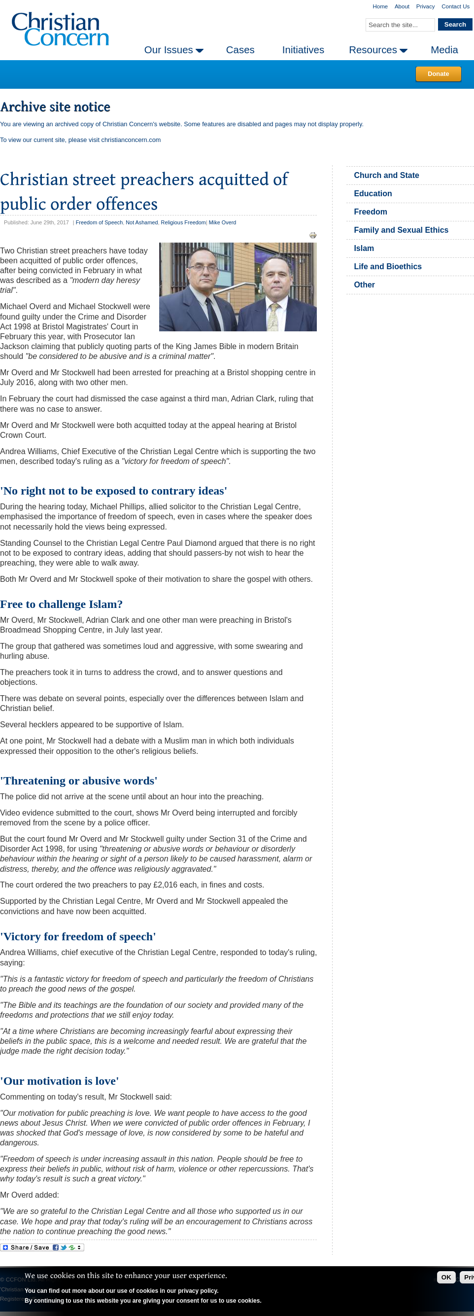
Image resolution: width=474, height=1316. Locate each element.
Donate (438, 73)
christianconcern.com (131, 139)
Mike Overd (223, 222)
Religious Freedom (183, 222)
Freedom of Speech (99, 222)
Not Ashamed (142, 222)
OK (446, 1277)
